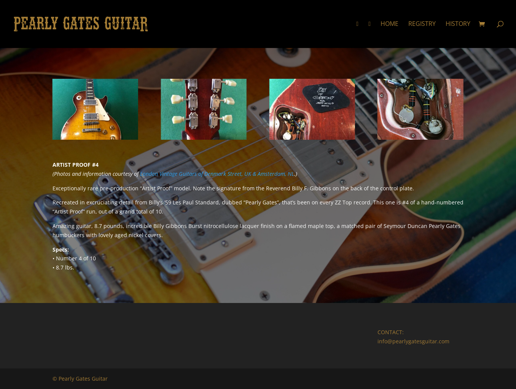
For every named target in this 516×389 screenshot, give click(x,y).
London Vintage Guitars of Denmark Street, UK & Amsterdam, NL (217, 173)
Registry (422, 24)
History (458, 24)
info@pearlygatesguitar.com (413, 341)
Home (389, 24)
